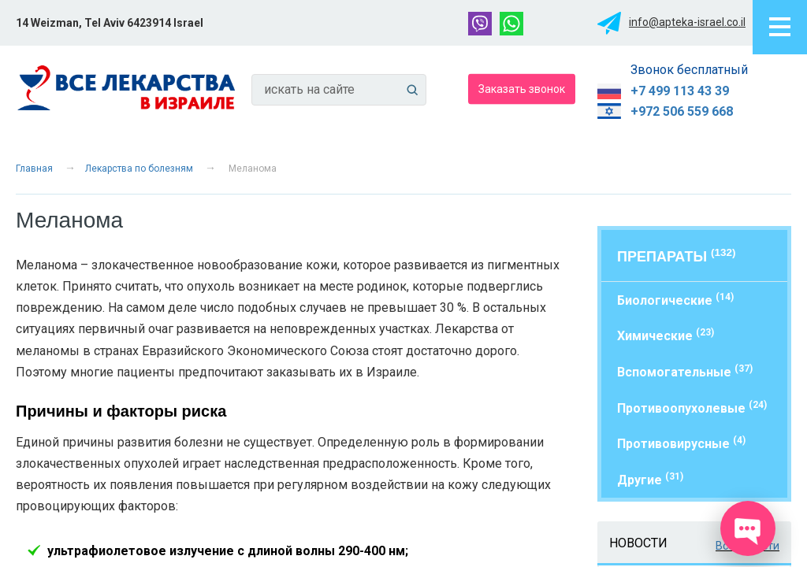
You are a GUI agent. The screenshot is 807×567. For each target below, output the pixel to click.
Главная (34, 168)
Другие (650, 479)
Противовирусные (681, 443)
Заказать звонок (521, 88)
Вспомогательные (685, 371)
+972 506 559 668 (681, 111)
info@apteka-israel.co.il (687, 22)
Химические (665, 335)
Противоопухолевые (692, 407)
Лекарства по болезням (139, 168)
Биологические (675, 299)
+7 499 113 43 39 (679, 90)
